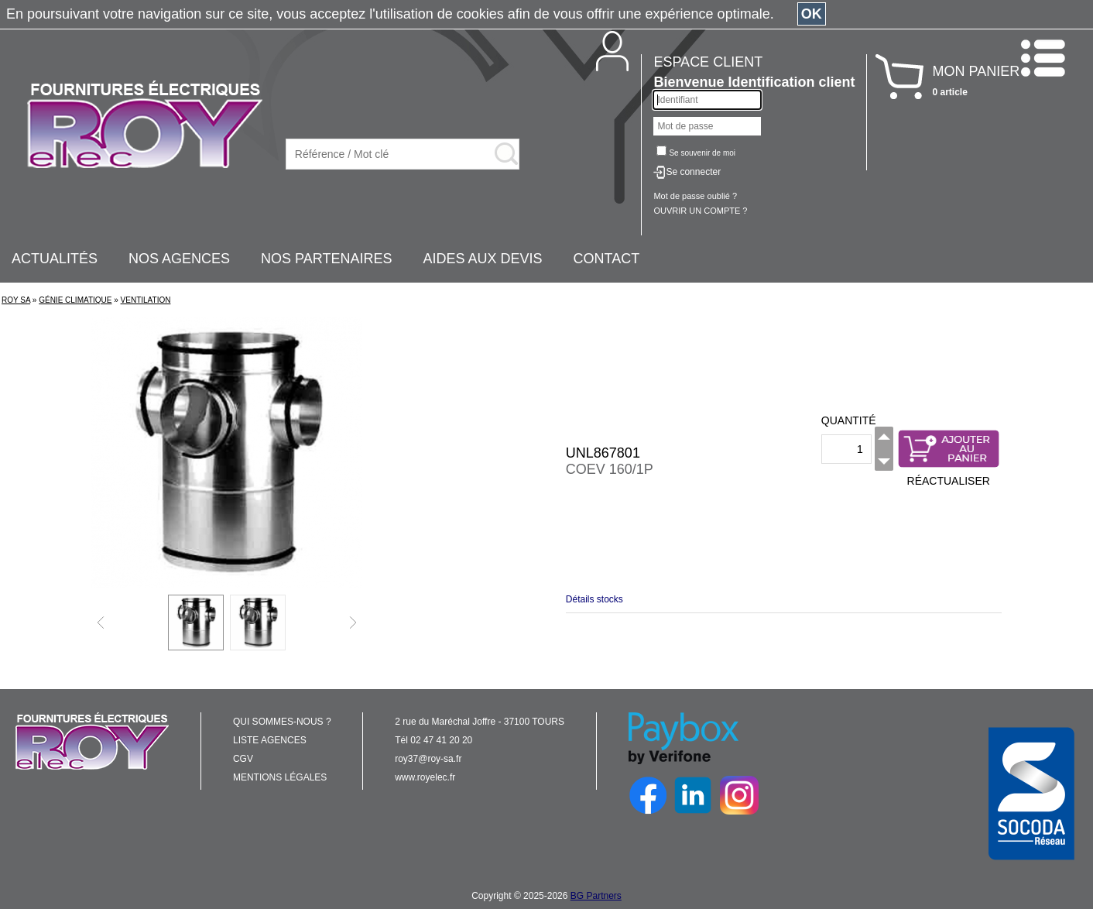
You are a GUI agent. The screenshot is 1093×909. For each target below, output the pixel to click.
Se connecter (693, 171)
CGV (243, 758)
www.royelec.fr (425, 777)
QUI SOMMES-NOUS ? (282, 721)
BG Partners (596, 895)
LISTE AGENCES (270, 740)
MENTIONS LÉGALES (280, 777)
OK (811, 14)
